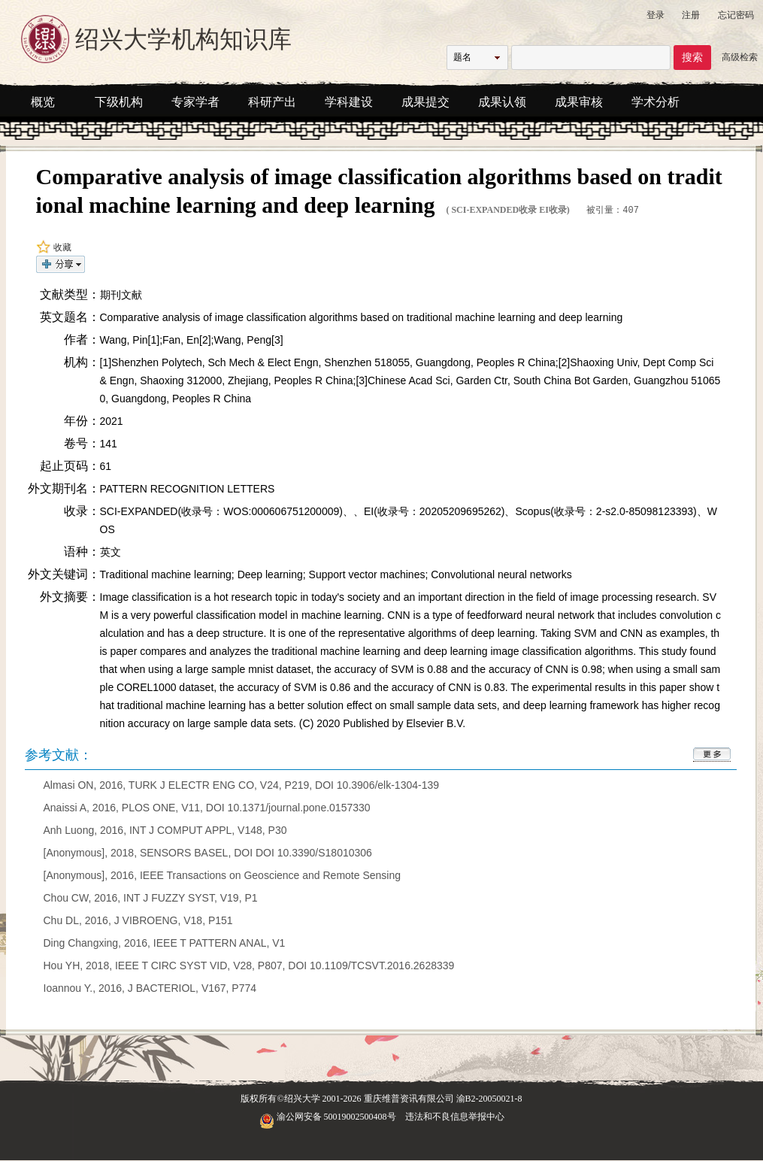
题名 (462, 57)
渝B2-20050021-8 (489, 1098)
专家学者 (195, 101)
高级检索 (740, 57)
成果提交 (425, 101)
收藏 (53, 246)
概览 (43, 101)
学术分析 (655, 101)
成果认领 (502, 101)
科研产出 (272, 101)
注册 (691, 15)
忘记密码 (736, 15)
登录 (655, 15)
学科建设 (349, 101)
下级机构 (119, 101)
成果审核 (579, 101)
